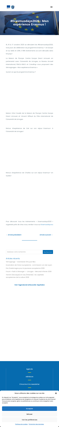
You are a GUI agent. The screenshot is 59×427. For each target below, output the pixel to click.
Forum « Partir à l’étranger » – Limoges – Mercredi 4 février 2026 (28, 271)
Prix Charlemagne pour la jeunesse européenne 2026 (25, 268)
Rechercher (48, 252)
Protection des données (36, 424)
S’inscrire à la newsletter (29, 384)
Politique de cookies (21, 424)
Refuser (30, 414)
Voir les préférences (29, 420)
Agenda (29, 369)
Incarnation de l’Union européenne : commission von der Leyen (29, 265)
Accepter (29, 409)
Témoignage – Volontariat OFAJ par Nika (20, 262)
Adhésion (29, 377)
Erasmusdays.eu (47, 224)
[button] (56, 393)
